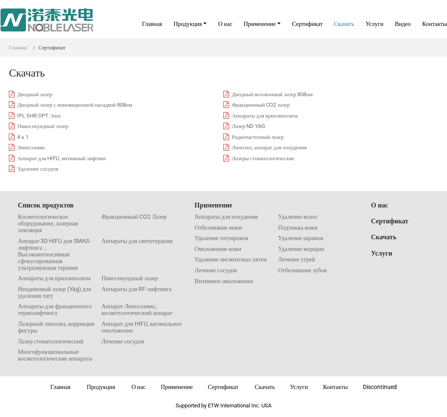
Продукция (101, 387)
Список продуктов (46, 205)
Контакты (434, 24)
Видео (403, 24)
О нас (225, 24)
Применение (213, 205)
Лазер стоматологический (51, 341)
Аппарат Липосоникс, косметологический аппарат (137, 310)
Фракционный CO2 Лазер (134, 217)
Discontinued (380, 387)
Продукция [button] (188, 24)
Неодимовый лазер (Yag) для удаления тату (54, 292)
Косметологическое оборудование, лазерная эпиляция (48, 224)
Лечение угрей (296, 259)
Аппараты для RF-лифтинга (137, 289)
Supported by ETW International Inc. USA (223, 405)
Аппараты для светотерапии (137, 241)
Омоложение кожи (217, 249)
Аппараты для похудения (226, 217)
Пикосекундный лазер (130, 278)
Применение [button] (260, 24)
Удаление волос (298, 217)
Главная (152, 24)
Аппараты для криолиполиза (54, 278)
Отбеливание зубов (302, 270)
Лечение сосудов (123, 341)
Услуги (374, 24)
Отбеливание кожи (218, 228)
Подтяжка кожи (297, 228)
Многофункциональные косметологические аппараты (55, 355)
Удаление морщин (301, 249)
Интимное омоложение (223, 281)
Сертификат (307, 24)
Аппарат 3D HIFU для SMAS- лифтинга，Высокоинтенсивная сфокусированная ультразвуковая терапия (54, 254)
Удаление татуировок (221, 238)
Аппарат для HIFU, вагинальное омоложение (142, 327)
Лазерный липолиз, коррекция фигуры (56, 327)
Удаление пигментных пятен (230, 259)
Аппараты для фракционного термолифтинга (55, 310)
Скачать (344, 24)
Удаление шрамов (300, 238)
